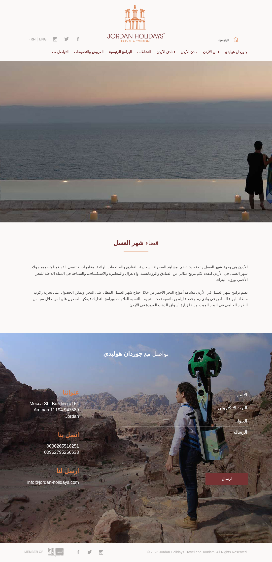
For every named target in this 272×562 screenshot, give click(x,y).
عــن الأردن (211, 52)
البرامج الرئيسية (120, 52)
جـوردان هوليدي (236, 52)
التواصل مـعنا (58, 52)
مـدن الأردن (189, 52)
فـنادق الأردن (166, 52)
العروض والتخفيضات (88, 52)
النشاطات (144, 52)
